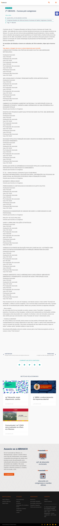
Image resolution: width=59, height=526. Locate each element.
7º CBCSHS (13, 22)
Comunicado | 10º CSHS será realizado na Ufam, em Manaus (14, 427)
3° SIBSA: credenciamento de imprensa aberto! (43, 398)
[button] (57, 14)
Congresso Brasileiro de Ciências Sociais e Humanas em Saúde (23, 20)
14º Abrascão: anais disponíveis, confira (12, 398)
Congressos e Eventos (46, 20)
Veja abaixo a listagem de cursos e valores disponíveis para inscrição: (22, 48)
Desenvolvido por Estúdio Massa (9, 524)
